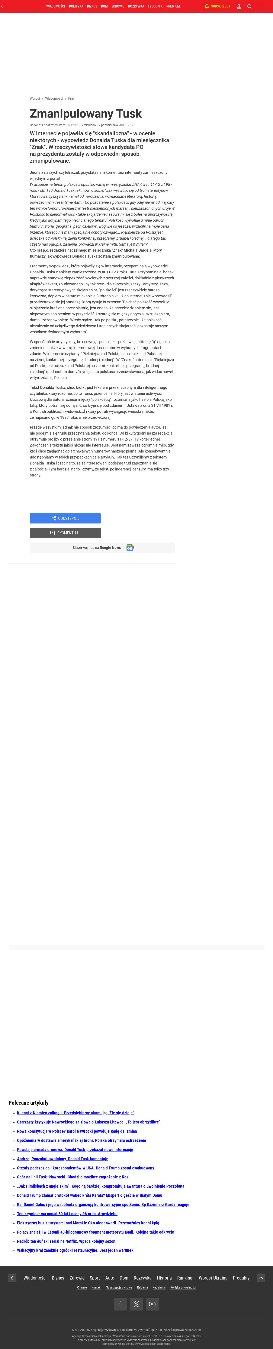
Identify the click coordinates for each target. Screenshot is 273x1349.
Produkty (241, 1278)
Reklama (142, 1287)
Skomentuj (143, 518)
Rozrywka (136, 6)
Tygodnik (155, 6)
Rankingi (185, 1278)
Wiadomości (55, 6)
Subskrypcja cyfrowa (119, 1287)
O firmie (82, 1287)
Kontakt (96, 1287)
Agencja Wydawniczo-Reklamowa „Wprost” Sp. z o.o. (128, 1329)
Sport (95, 1278)
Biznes (92, 6)
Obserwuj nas (96, 533)
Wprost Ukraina (213, 1278)
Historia (164, 1278)
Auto (109, 1278)
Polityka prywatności (183, 1287)
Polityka (76, 6)
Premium (173, 6)
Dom (104, 6)
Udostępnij (69, 518)
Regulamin (159, 1287)
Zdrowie (118, 6)
